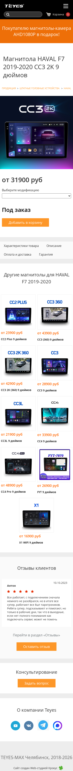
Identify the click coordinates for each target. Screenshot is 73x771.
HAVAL (67, 88)
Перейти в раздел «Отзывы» (36, 635)
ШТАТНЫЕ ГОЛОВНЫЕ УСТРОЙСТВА (40, 88)
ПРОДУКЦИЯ (9, 88)
